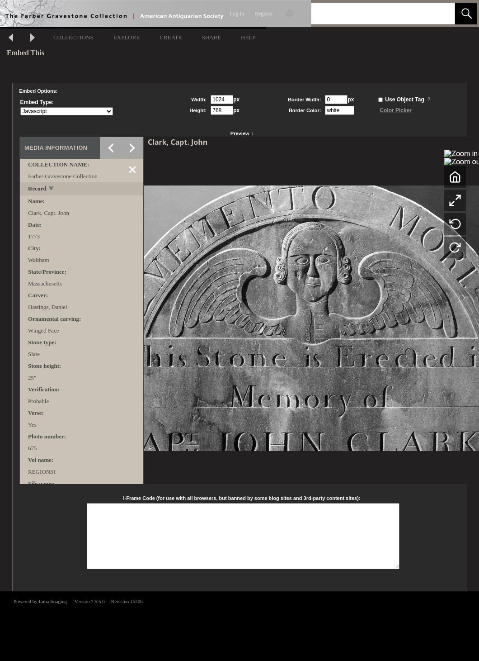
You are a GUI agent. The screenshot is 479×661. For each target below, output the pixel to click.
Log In (237, 13)
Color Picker (396, 110)
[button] (466, 13)
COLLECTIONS (73, 37)
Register (264, 13)
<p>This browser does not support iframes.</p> (239, 625)
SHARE (211, 37)
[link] (440, 13)
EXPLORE (126, 37)
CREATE (171, 37)
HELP (248, 37)
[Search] (372, 13)
